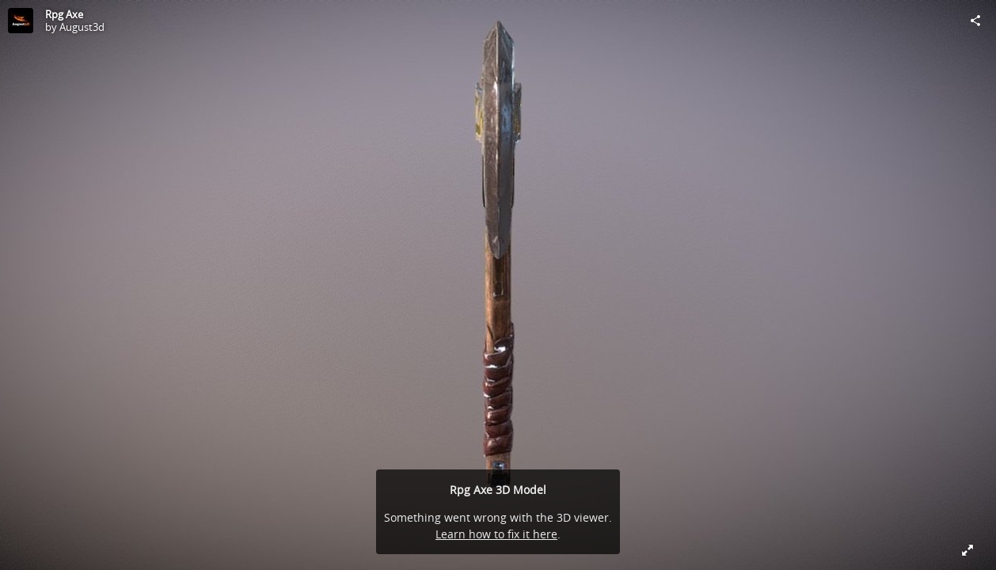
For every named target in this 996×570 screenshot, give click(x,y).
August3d (82, 27)
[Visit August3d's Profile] (20, 20)
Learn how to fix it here (496, 534)
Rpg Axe (64, 14)
